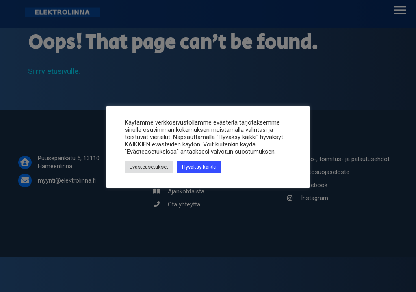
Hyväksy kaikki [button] (199, 167)
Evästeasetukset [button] (149, 167)
